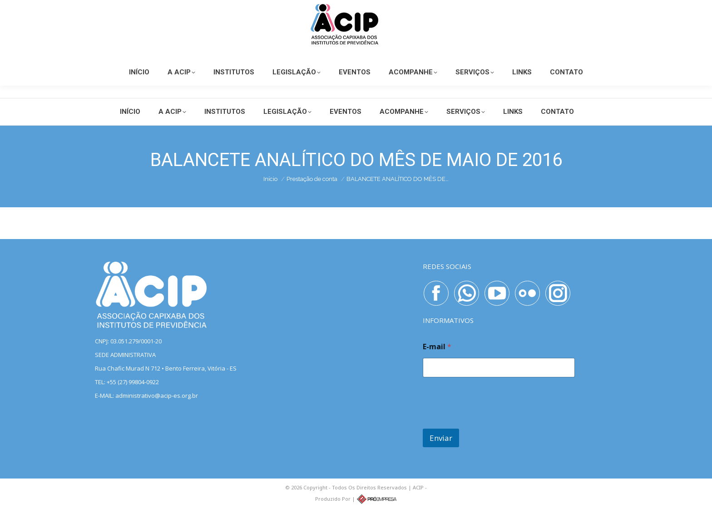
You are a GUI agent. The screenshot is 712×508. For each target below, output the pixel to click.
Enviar (441, 438)
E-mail (437, 346)
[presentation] (492, 423)
